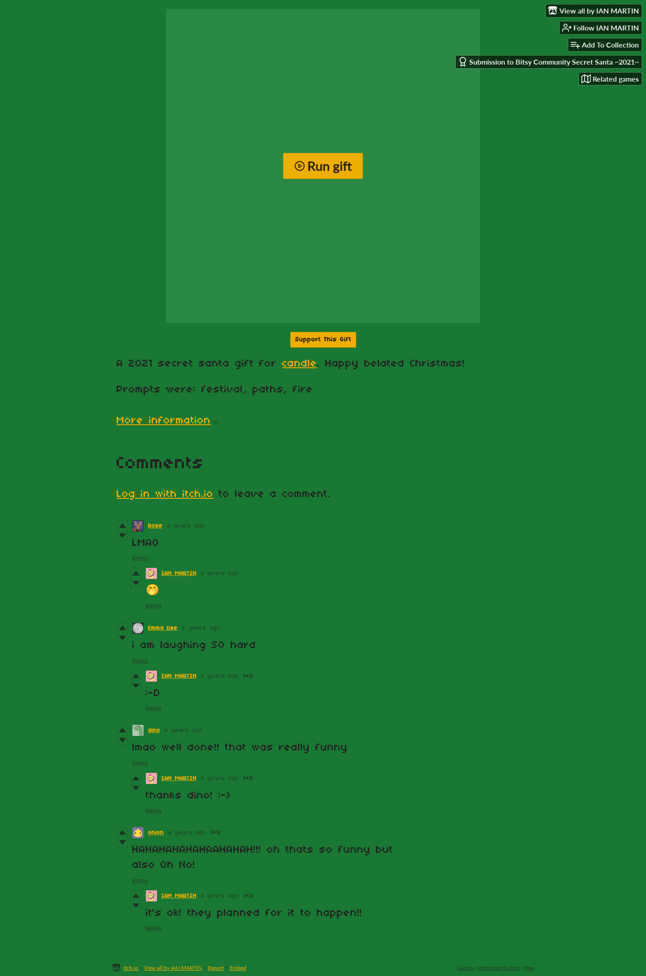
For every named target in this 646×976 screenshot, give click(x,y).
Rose (155, 526)
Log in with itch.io (165, 494)
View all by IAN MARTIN (173, 967)
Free (529, 967)
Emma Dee (163, 628)
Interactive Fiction (498, 967)
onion (156, 833)
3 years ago (186, 526)
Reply (140, 558)
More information (167, 420)
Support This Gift (323, 339)
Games (465, 967)
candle (299, 363)
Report (216, 967)
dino (154, 730)
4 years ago (201, 628)
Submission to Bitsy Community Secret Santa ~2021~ (548, 61)
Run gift (323, 166)
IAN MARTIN (179, 573)
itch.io (130, 967)
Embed (238, 967)
